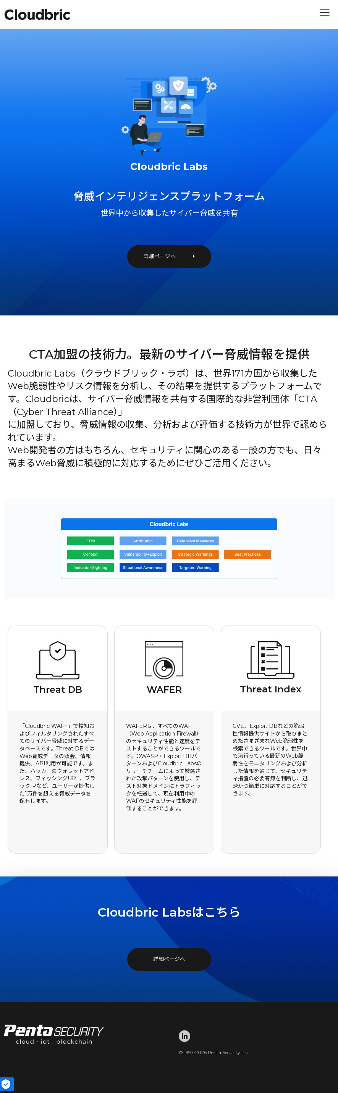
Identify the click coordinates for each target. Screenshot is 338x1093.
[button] (324, 14)
